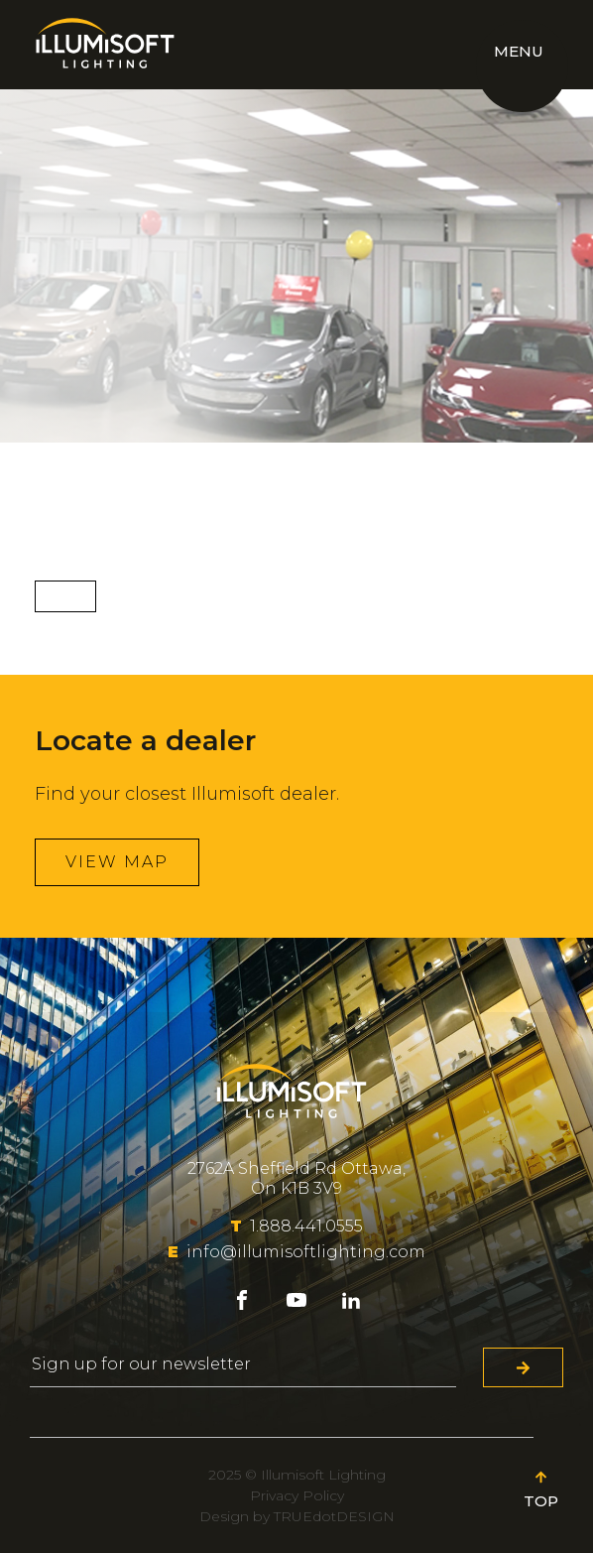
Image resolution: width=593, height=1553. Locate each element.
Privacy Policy (297, 1495)
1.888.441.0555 (296, 1226)
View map (117, 861)
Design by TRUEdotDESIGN (297, 1516)
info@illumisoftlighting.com (296, 1251)
